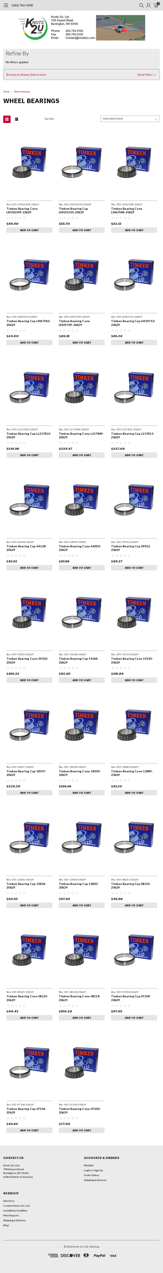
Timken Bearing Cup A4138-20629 (26, 548)
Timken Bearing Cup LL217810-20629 (28, 435)
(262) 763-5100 (22, 5)
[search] (140, 5)
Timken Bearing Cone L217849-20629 (81, 435)
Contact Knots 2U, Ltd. (16, 1205)
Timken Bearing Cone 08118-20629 (80, 998)
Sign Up (98, 1170)
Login (87, 1170)
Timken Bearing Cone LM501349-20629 (22, 210)
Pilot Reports (11, 1215)
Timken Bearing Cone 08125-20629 (27, 998)
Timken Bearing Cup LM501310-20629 (73, 210)
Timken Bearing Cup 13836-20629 (26, 885)
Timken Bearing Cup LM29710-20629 (133, 323)
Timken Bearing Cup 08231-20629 (131, 885)
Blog (6, 1225)
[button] (81, 74)
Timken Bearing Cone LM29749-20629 (74, 323)
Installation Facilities (15, 1210)
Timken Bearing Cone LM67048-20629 (126, 210)
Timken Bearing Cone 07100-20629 (80, 1110)
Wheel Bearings (22, 91)
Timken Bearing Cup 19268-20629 (79, 660)
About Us (8, 1200)
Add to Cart (29, 230)
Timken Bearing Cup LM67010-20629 (28, 323)
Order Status (91, 1175)
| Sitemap (94, 1246)
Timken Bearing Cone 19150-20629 (132, 660)
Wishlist (89, 1165)
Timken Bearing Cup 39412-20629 (131, 548)
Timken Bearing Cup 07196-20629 (26, 1110)
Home (6, 91)
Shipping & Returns (95, 1180)
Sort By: (49, 118)
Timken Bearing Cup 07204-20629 (131, 998)
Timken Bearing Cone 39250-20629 (27, 660)
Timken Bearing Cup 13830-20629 (79, 885)
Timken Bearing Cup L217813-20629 (132, 435)
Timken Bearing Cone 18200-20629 (80, 773)
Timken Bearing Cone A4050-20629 (80, 548)
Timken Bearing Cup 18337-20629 (26, 773)
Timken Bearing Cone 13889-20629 (132, 773)
